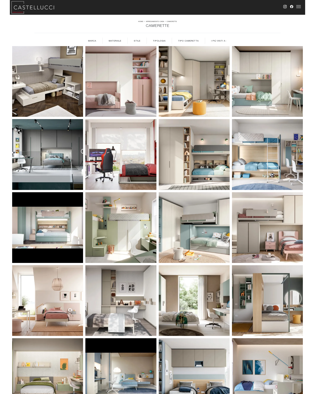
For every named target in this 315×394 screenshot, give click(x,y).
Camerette (172, 21)
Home (140, 21)
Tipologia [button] (159, 40)
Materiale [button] (115, 40)
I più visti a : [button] (219, 40)
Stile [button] (137, 40)
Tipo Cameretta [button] (188, 40)
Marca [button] (92, 40)
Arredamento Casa (155, 21)
